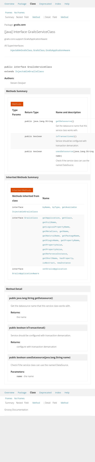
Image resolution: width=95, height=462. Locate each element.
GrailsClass (39, 50)
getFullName (49, 222)
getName (64, 231)
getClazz (67, 218)
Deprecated (45, 3)
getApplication (51, 218)
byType (56, 207)
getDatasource (64, 121)
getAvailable (69, 207)
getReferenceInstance (55, 254)
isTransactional (65, 136)
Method (36, 17)
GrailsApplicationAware (58, 50)
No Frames (19, 12)
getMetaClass (50, 231)
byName (46, 207)
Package (22, 3)
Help (67, 3)
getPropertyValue (52, 245)
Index (58, 3)
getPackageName (70, 235)
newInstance (63, 263)
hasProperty (66, 258)
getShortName (50, 258)
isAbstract (49, 263)
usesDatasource (64, 151)
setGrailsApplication (55, 269)
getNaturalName (51, 235)
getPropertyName (70, 240)
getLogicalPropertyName (56, 227)
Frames (8, 12)
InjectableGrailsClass (21, 50)
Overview (9, 3)
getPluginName (50, 240)
